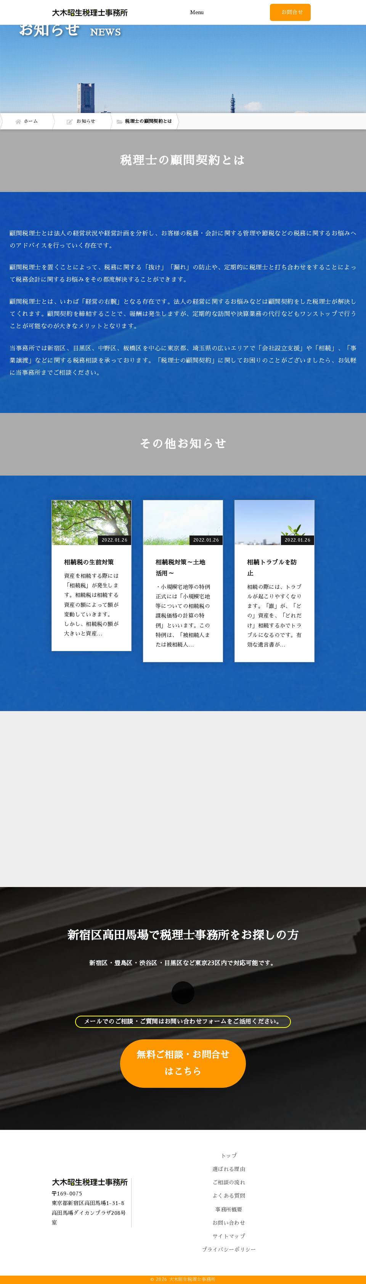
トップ (229, 1155)
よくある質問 (228, 1196)
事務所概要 (228, 1209)
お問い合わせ (228, 1223)
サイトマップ (228, 1236)
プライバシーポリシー (229, 1249)
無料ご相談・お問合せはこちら (182, 1063)
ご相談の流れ (228, 1182)
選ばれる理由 (228, 1169)
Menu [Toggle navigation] (197, 12)
